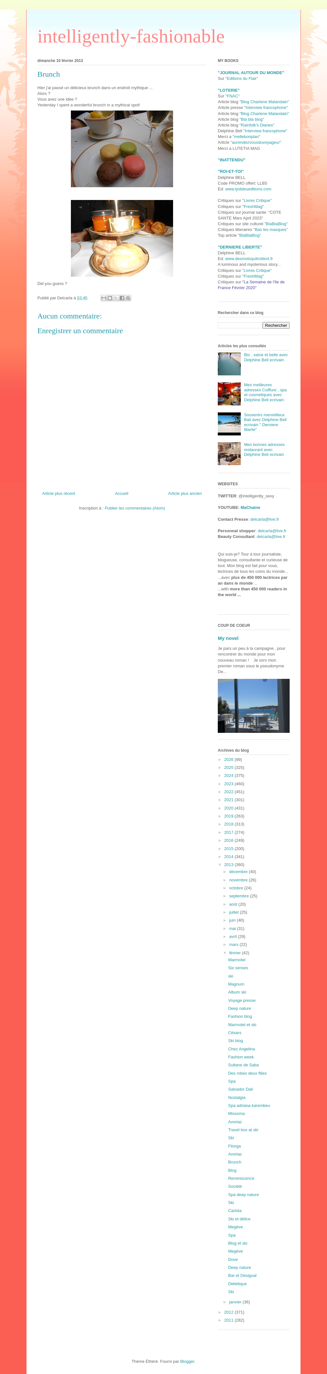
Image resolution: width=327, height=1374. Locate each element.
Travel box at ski (243, 1129)
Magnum (236, 984)
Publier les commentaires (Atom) (135, 508)
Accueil (121, 493)
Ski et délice (239, 1219)
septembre (239, 896)
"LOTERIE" (229, 90)
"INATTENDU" (231, 159)
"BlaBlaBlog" (276, 223)
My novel (228, 638)
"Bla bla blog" (252, 119)
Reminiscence (241, 1178)
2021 (229, 799)
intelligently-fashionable (131, 36)
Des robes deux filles (247, 1073)
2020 (229, 808)
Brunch (234, 1162)
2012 (229, 1312)
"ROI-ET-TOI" (231, 171)
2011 (229, 1320)
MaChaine (250, 507)
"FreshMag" (253, 206)
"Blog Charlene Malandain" (264, 101)
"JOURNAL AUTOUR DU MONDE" (251, 72)
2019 (229, 816)
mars (234, 944)
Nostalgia (236, 1097)
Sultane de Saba (243, 1065)
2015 (229, 848)
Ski (231, 1137)
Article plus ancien (185, 493)
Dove (233, 1259)
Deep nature (239, 1008)
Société (235, 1186)
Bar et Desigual (242, 1275)
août (234, 904)
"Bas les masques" (270, 229)
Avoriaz (235, 1121)
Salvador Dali (240, 1089)
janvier (236, 1302)
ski (230, 976)
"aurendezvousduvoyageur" (256, 142)
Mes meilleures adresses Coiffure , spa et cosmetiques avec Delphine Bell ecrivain (265, 392)
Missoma (236, 1113)
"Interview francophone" (266, 107)
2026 (229, 759)
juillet (234, 912)
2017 (229, 832)
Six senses (238, 967)
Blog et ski (237, 1243)
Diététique (237, 1283)
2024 (229, 775)
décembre (239, 871)
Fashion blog (240, 1016)
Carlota (234, 1210)
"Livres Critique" (257, 200)
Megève (235, 1226)
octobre (236, 888)
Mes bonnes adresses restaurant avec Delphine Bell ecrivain (264, 449)
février (235, 952)
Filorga (234, 1146)
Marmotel (236, 959)
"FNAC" (232, 96)
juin (233, 920)
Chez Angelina (241, 1049)
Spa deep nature (243, 1194)
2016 (229, 840)
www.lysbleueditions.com (248, 189)
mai (233, 928)
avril (233, 936)
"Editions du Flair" (241, 78)
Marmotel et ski (242, 1024)
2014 (229, 856)
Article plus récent (58, 493)
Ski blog (235, 1040)
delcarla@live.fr (264, 519)
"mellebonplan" (246, 136)
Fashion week (241, 1057)
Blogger (187, 1361)
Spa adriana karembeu (249, 1105)
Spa (231, 1081)
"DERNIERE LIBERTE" (240, 247)
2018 (229, 824)
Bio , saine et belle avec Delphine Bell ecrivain (266, 357)
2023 (229, 783)
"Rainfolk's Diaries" (257, 125)
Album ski (237, 992)
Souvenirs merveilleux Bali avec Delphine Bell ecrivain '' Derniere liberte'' (265, 422)
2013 (229, 864)
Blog (232, 1170)
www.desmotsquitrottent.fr (249, 258)
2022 (229, 791)
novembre (239, 880)
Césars (234, 1032)
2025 (229, 767)
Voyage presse (241, 1000)
